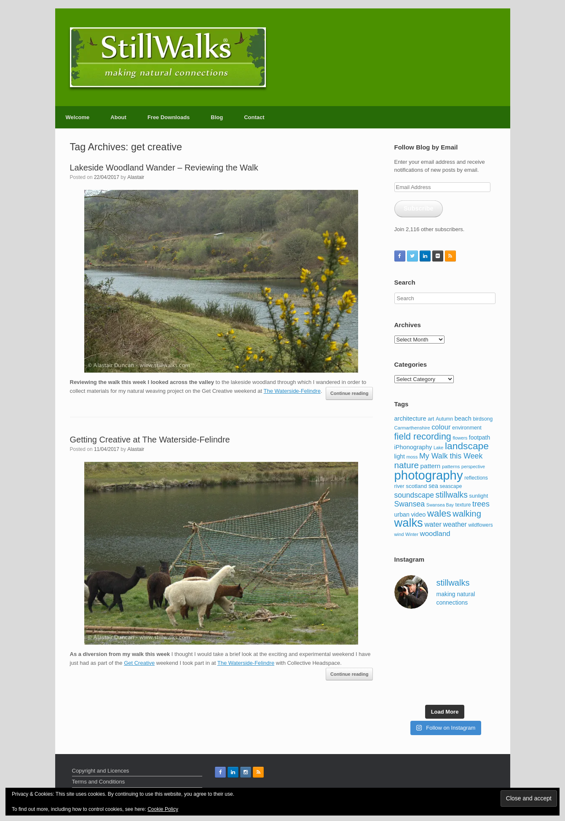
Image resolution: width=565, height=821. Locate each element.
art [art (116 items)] (431, 419)
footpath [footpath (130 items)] (479, 437)
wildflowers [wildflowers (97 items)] (480, 525)
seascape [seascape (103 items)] (450, 486)
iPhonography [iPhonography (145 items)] (413, 447)
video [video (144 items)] (418, 514)
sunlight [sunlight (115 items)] (478, 496)
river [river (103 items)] (399, 486)
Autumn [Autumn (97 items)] (444, 419)
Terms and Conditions (98, 781)
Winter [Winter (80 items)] (411, 534)
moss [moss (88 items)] (412, 456)
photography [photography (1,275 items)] (428, 475)
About (118, 117)
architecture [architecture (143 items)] (410, 418)
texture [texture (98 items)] (463, 505)
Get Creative (139, 663)
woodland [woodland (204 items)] (435, 534)
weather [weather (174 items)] (455, 524)
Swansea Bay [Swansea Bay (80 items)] (440, 504)
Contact (254, 117)
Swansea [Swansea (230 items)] (409, 504)
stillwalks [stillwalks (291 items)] (452, 494)
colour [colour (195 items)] (440, 427)
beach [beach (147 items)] (463, 418)
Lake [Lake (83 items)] (438, 447)
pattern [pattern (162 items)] (430, 465)
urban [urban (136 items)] (402, 514)
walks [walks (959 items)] (408, 522)
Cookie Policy (162, 809)
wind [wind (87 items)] (399, 534)
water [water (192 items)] (433, 524)
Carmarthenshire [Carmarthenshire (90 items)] (412, 427)
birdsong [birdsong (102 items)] (483, 419)
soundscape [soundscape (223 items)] (414, 495)
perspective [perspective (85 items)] (473, 466)
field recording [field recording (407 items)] (422, 436)
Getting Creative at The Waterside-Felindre (150, 439)
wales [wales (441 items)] (439, 513)
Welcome (78, 117)
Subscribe (419, 208)
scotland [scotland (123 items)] (416, 486)
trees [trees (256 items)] (481, 503)
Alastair (135, 177)
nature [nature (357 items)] (406, 465)
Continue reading (349, 393)
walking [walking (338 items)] (467, 513)
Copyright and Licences (100, 771)
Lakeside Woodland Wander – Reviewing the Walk (164, 167)
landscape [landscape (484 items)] (467, 445)
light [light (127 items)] (399, 456)
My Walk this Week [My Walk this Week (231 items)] (450, 456)
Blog (217, 117)
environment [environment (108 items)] (467, 428)
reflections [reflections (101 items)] (476, 478)
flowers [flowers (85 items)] (460, 437)
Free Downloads (168, 117)
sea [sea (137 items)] (433, 485)
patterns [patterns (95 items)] (451, 466)
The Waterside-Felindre (292, 391)
